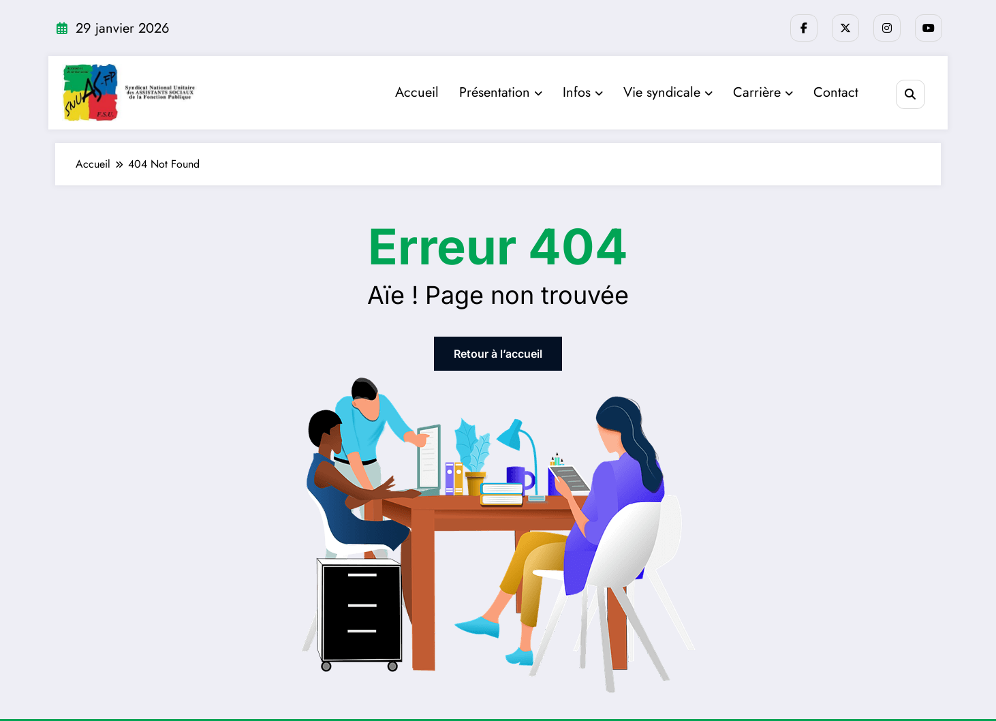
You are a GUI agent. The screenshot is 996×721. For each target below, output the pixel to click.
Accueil (417, 92)
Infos (583, 92)
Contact (835, 92)
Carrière (763, 92)
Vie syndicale (668, 92)
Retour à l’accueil (498, 353)
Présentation (500, 92)
